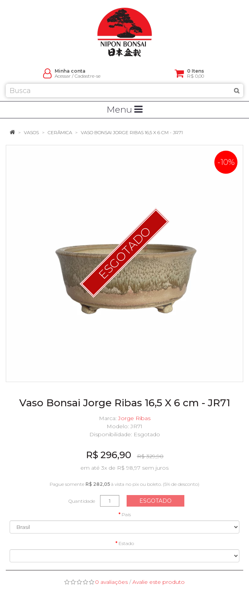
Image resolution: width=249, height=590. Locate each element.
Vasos (31, 132)
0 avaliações (111, 581)
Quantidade (82, 501)
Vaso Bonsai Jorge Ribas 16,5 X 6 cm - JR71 (132, 132)
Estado (126, 543)
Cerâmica (60, 132)
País (126, 514)
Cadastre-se (87, 76)
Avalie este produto (158, 581)
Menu (124, 109)
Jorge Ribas (134, 418)
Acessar (63, 76)
